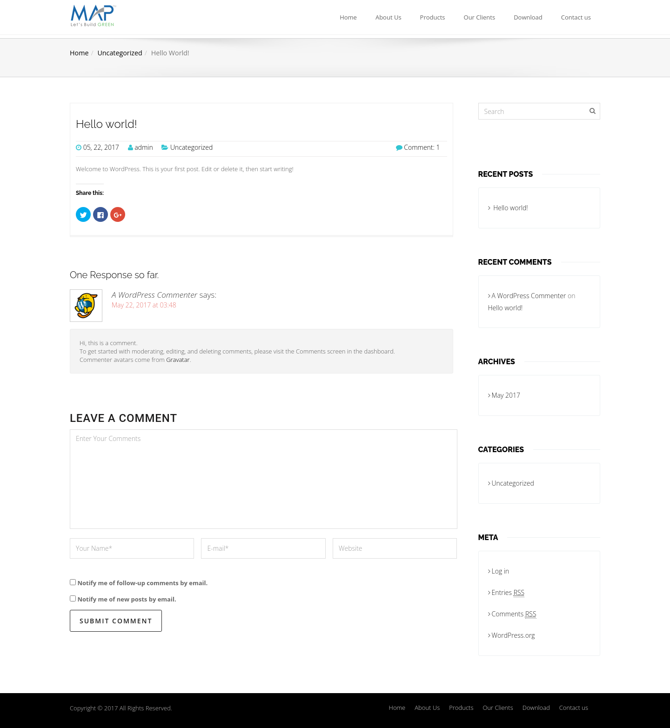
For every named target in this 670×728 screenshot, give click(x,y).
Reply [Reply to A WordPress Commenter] (440, 357)
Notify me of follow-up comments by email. (142, 583)
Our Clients (480, 17)
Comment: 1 (422, 147)
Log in (500, 571)
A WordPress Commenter (154, 294)
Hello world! (106, 124)
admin (143, 147)
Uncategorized (119, 52)
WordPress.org (513, 635)
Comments (514, 614)
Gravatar (178, 359)
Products (432, 17)
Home (348, 17)
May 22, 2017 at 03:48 (144, 305)
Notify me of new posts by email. (126, 599)
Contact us (576, 17)
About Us (388, 17)
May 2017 (506, 395)
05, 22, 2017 (101, 147)
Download (528, 17)
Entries (508, 592)
